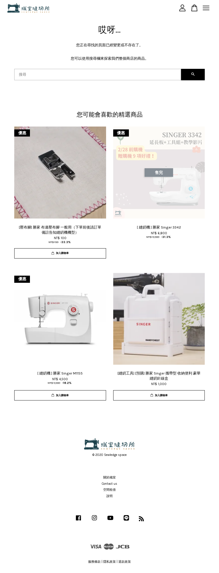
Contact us (109, 484)
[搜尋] (97, 74)
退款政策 (124, 562)
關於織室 (109, 477)
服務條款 (94, 562)
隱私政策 (109, 562)
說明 (109, 496)
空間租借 (109, 490)
